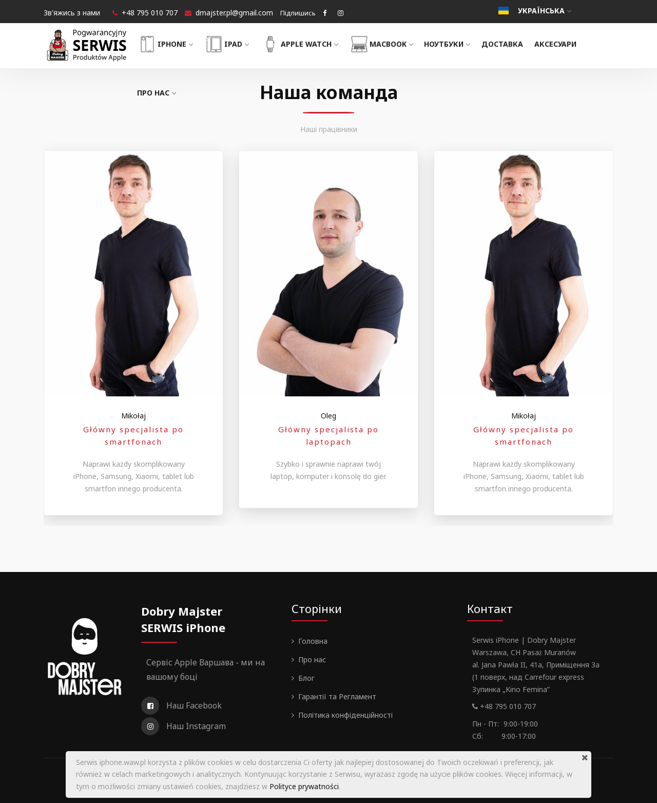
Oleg (328, 415)
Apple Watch (303, 44)
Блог (306, 678)
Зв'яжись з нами (72, 12)
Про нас (161, 93)
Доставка (507, 44)
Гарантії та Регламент (337, 696)
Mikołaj (133, 415)
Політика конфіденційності (345, 715)
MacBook (385, 44)
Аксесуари (560, 44)
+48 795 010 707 (150, 12)
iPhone (169, 44)
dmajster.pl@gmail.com (234, 12)
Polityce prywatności (304, 786)
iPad (230, 44)
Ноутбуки (452, 44)
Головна (312, 641)
